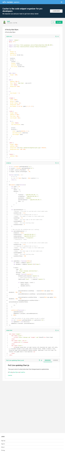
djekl (8, 21)
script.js (8, 163)
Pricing (3, 450)
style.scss (9, 36)
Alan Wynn (15, 372)
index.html (9, 330)
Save (59, 22)
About (3, 447)
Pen (10, 372)
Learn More (56, 11)
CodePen (22, 372)
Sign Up (3, 440)
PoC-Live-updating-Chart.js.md (15, 360)
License (10, 375)
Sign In (3, 444)
